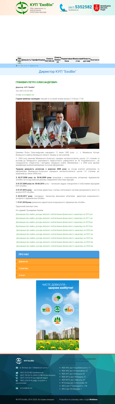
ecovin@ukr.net (28, 95)
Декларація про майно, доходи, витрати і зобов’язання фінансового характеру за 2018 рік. (54, 222)
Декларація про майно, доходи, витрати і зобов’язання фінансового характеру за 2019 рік (54, 226)
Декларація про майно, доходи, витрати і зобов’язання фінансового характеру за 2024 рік (54, 246)
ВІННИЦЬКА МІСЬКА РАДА (105, 8)
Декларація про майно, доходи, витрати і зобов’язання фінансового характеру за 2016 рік (54, 214)
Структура (23, 268)
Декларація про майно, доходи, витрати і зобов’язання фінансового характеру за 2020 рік (54, 230)
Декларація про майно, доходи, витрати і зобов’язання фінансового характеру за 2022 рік (54, 238)
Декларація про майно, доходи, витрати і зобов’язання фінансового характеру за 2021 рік (54, 234)
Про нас (23, 66)
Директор (23, 261)
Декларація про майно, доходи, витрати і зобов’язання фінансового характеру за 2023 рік (54, 242)
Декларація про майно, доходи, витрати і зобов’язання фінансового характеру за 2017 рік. (54, 218)
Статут (22, 275)
